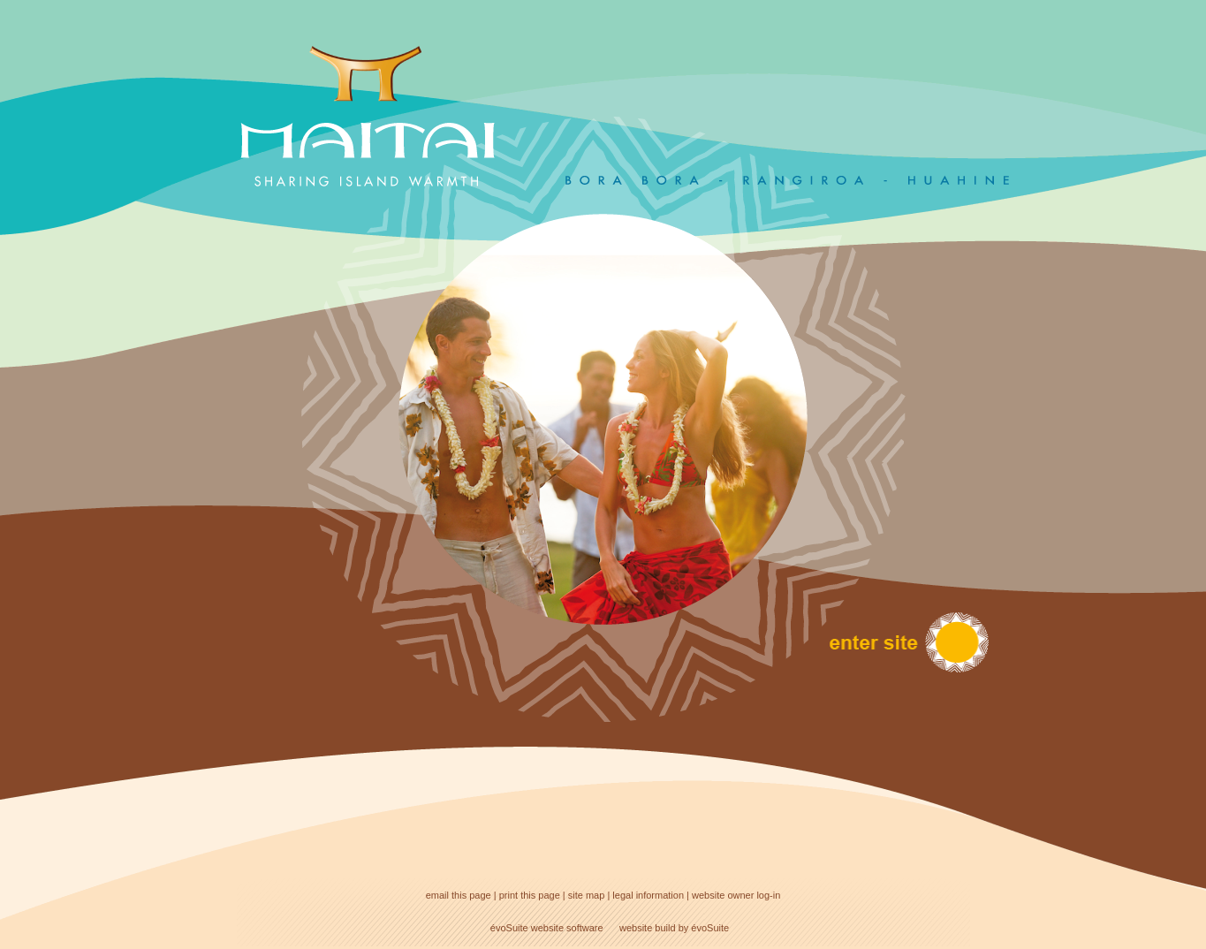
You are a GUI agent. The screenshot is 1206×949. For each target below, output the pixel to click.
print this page (529, 895)
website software (567, 927)
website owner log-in (736, 895)
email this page (458, 895)
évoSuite (509, 927)
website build (647, 927)
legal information (648, 895)
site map (586, 895)
